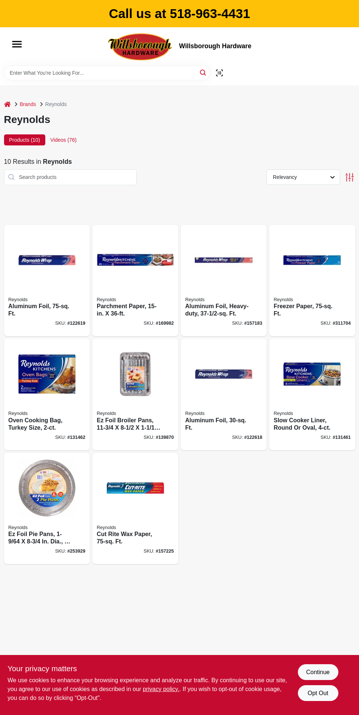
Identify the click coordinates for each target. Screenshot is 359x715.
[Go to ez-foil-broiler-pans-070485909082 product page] (135, 394)
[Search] (203, 72)
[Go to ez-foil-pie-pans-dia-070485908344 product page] (47, 508)
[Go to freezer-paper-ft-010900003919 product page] (312, 281)
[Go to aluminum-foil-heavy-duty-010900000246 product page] (224, 281)
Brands (28, 104)
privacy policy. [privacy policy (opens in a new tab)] (161, 689)
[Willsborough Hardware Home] (141, 46)
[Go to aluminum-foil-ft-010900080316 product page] (224, 394)
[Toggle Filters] (349, 177)
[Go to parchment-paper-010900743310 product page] (135, 281)
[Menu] (17, 44)
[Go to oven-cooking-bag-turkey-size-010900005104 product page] (47, 394)
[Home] (7, 104)
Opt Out (317, 693)
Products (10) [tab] (24, 140)
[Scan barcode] (219, 73)
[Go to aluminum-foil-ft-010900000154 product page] (47, 281)
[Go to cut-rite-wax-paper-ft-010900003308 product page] (135, 508)
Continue (318, 672)
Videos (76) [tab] (63, 140)
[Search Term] (107, 73)
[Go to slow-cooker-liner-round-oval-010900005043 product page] (312, 394)
